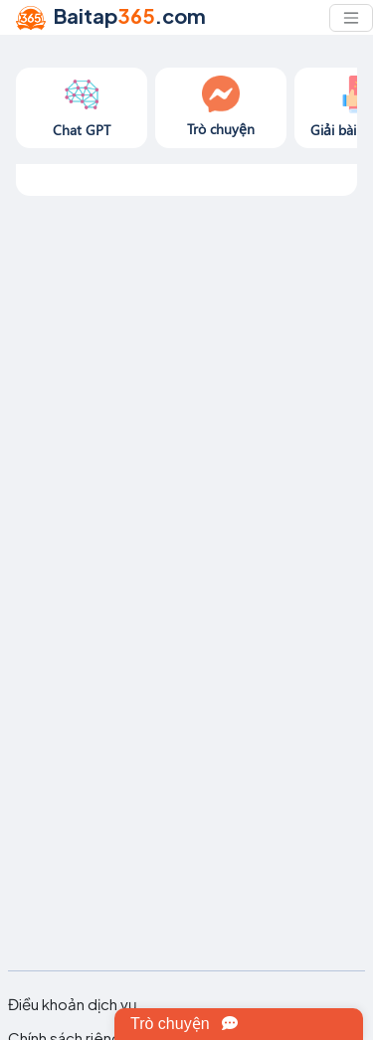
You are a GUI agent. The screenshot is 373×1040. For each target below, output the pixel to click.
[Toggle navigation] (351, 18)
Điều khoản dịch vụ (72, 1004)
